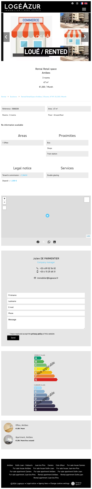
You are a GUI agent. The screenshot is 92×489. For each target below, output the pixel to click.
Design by (75, 483)
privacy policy (37, 334)
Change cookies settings (59, 483)
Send (13, 338)
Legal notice (31, 483)
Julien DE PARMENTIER (46, 258)
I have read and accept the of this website (32, 334)
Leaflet (88, 236)
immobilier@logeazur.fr (47, 278)
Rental (3, 97)
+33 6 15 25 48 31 (48, 271)
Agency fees (43, 483)
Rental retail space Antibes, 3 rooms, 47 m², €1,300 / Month (43, 97)
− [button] (4, 202)
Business (13, 97)
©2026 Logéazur (17, 483)
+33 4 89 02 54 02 (48, 268)
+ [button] (4, 199)
